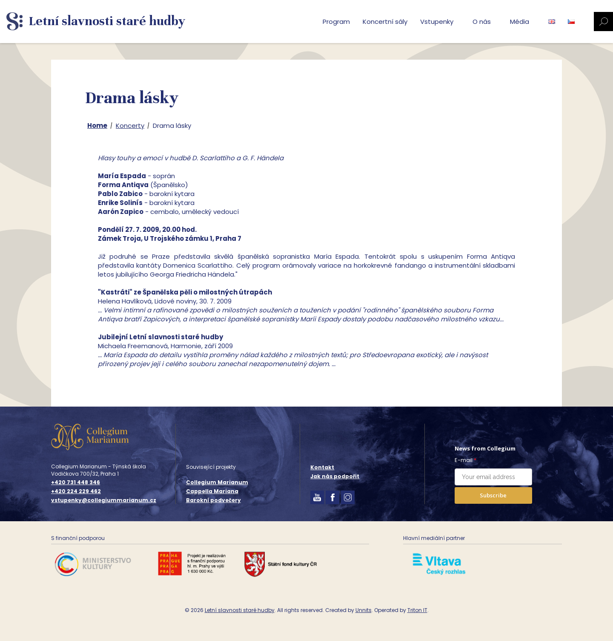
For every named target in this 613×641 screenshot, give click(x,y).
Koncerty (130, 125)
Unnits (363, 610)
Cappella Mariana (212, 491)
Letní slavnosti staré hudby (240, 610)
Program (336, 21)
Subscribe (493, 495)
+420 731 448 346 (75, 482)
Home (97, 125)
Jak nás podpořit (334, 476)
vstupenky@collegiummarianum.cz (103, 500)
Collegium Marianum (217, 482)
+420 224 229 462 (76, 491)
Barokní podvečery (213, 500)
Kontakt (322, 467)
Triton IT (417, 610)
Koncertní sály (385, 21)
